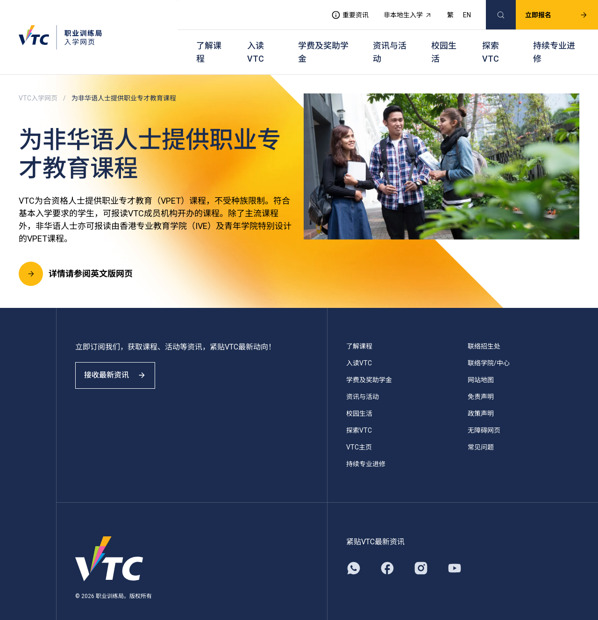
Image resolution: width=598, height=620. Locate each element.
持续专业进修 (554, 42)
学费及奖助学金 (323, 42)
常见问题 (481, 433)
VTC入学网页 (38, 84)
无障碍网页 (484, 416)
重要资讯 (341, 12)
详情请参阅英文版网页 (76, 260)
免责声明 (481, 382)
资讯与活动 (389, 42)
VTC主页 (359, 433)
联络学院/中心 (489, 349)
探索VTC (490, 42)
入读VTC (255, 42)
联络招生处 (484, 332)
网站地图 (481, 366)
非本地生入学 (399, 12)
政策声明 (481, 399)
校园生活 (443, 42)
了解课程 (208, 42)
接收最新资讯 (121, 369)
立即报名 (548, 12)
